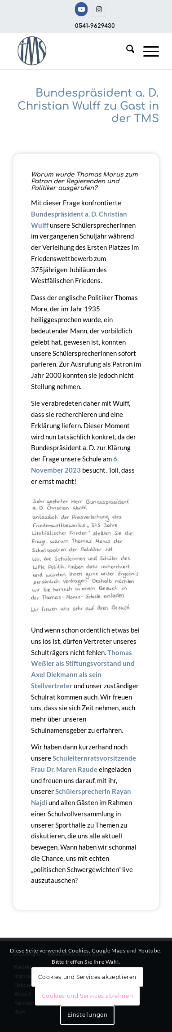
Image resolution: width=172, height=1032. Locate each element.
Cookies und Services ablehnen (87, 995)
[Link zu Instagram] (99, 9)
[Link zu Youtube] (81, 9)
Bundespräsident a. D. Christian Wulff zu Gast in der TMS (88, 106)
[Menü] (146, 51)
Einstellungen (87, 1014)
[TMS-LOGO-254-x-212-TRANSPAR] (71, 51)
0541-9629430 (95, 26)
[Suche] (126, 51)
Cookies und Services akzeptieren (87, 977)
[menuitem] (126, 51)
